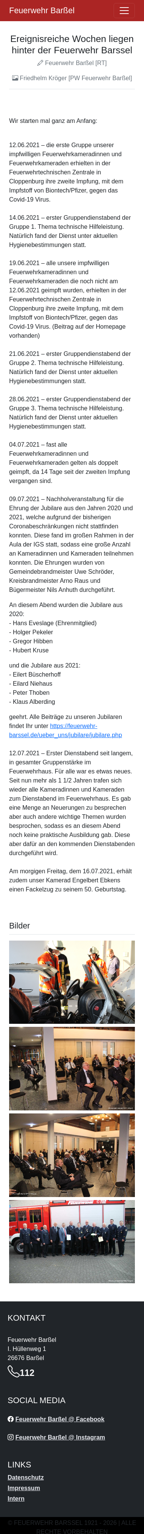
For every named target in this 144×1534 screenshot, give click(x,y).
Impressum (24, 1488)
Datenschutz (26, 1477)
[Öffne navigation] (124, 10)
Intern (16, 1498)
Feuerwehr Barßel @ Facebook (59, 1419)
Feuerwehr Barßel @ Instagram (60, 1437)
